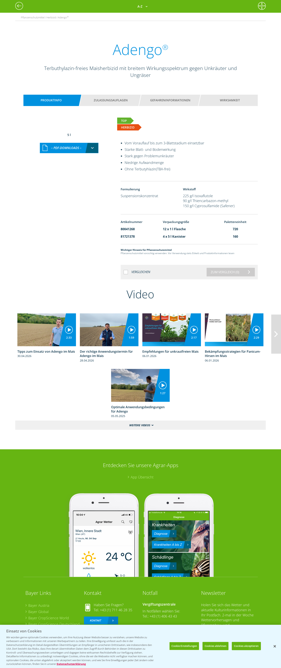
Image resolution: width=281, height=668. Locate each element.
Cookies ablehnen (215, 646)
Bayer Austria (38, 605)
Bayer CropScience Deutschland (54, 624)
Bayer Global (38, 611)
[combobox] (69, 148)
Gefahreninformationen (170, 100)
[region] (140, 646)
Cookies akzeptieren (246, 646)
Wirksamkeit (230, 100)
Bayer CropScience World (48, 618)
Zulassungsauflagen (111, 100)
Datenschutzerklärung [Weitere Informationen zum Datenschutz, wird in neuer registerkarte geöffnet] (71, 664)
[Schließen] (274, 646)
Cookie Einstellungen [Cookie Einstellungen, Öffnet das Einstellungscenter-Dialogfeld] (184, 646)
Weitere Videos (139, 425)
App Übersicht (142, 477)
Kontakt (95, 620)
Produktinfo (51, 100)
